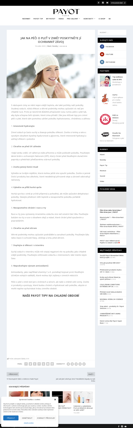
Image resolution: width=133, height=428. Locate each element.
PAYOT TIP (38, 18)
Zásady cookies (29, 423)
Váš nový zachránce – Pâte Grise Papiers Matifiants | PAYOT (110, 233)
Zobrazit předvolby (46, 418)
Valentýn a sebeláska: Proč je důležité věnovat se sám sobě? (83, 407)
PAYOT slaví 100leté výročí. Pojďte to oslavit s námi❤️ (110, 241)
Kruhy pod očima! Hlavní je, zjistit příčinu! (110, 277)
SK (110, 18)
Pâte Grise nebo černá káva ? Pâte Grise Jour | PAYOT (111, 210)
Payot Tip (103, 164)
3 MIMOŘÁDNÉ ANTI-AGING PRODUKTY (110, 314)
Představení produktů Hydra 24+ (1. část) (110, 270)
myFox (114, 94)
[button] (55, 399)
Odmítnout (27, 418)
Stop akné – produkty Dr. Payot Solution (112, 306)
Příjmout (11, 418)
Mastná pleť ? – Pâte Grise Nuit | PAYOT (112, 217)
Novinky (55, 45)
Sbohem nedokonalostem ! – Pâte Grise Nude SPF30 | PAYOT (112, 224)
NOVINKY (26, 18)
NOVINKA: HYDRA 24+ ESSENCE (111, 298)
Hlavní (49, 45)
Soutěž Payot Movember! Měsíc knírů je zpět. (112, 255)
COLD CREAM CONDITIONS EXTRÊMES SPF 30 (110, 284)
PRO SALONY (72, 18)
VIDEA (61, 18)
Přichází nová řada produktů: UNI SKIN (111, 292)
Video (102, 180)
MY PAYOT (50, 18)
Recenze (103, 170)
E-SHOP (102, 18)
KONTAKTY (88, 18)
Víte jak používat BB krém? (110, 262)
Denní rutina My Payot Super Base (111, 321)
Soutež (102, 175)
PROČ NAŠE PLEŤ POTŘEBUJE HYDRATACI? (61, 406)
